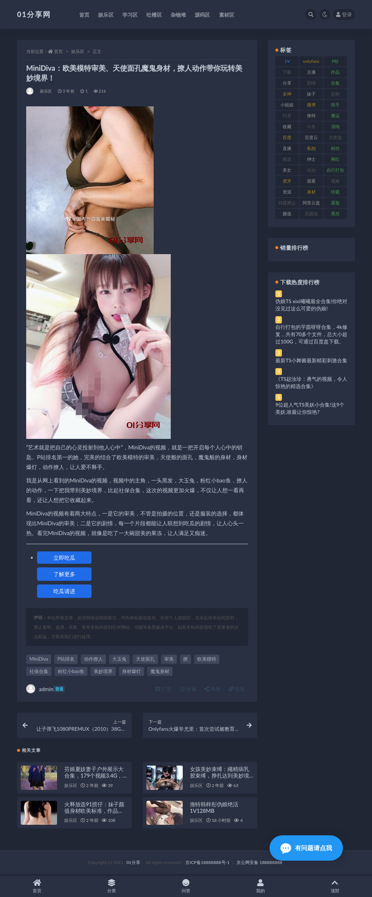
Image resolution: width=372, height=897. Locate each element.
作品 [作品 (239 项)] (335, 72)
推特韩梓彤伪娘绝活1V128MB (214, 808)
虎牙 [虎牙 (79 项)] (287, 181)
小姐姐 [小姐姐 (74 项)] (287, 104)
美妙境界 (103, 671)
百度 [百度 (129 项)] (287, 137)
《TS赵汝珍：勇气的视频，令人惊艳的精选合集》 (311, 382)
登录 (344, 14)
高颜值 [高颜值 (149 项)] (311, 213)
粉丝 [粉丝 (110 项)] (335, 148)
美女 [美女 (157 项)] (287, 170)
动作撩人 (93, 659)
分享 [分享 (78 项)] (287, 83)
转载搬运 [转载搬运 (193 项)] (287, 202)
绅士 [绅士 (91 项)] (311, 159)
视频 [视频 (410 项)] (335, 181)
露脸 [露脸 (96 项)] (335, 202)
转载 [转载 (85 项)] (335, 192)
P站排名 (65, 659)
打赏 (163, 689)
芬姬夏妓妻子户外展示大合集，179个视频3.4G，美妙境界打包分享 (96, 776)
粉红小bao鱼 (71, 671)
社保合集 (38, 671)
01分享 (133, 863)
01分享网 (34, 14)
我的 (260, 886)
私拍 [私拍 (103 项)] (311, 148)
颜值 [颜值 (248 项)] (287, 213)
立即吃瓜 (64, 557)
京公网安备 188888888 (259, 863)
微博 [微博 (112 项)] (311, 104)
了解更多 (64, 574)
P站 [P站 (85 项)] (335, 61)
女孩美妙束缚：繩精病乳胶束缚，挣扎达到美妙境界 (219, 776)
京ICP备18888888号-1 (207, 863)
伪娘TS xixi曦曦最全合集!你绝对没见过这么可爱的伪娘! (311, 304)
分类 (111, 886)
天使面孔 (145, 659)
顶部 (335, 886)
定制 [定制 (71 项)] (335, 94)
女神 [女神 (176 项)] (287, 94)
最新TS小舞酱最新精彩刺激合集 (311, 360)
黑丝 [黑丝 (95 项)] (335, 213)
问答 (186, 886)
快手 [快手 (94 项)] (335, 104)
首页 (58, 51)
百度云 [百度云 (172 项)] (311, 137)
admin (45, 688)
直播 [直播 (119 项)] (287, 148)
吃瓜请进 (64, 591)
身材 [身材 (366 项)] (311, 192)
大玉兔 (119, 659)
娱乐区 (77, 51)
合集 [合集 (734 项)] (335, 83)
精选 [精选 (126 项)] (287, 159)
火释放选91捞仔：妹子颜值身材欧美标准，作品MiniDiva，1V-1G (94, 811)
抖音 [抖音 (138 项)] (287, 115)
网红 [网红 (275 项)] (335, 159)
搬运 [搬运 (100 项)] (335, 115)
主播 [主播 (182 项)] (311, 72)
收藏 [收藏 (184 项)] (287, 126)
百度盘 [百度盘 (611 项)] (335, 137)
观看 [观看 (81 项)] (311, 181)
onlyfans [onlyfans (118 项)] (311, 61)
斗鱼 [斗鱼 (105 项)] (311, 126)
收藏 (188, 689)
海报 (213, 689)
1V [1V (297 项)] (287, 61)
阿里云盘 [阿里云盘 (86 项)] (311, 202)
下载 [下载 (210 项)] (287, 72)
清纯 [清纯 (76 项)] (335, 126)
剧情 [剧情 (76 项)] (311, 83)
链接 (237, 689)
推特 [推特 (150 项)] (311, 115)
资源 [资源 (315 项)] (287, 192)
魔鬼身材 (159, 671)
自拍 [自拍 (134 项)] (311, 170)
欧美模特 (206, 659)
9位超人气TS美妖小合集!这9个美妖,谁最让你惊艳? (309, 408)
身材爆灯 (131, 671)
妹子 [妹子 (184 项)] (311, 94)
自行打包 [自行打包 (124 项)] (335, 170)
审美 (169, 659)
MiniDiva (38, 659)
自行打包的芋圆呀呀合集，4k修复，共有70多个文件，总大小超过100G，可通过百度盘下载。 (311, 334)
